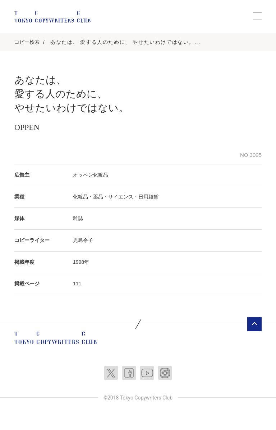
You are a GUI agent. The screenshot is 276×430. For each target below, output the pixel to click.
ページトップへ (254, 324)
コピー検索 (27, 42)
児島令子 (83, 240)
